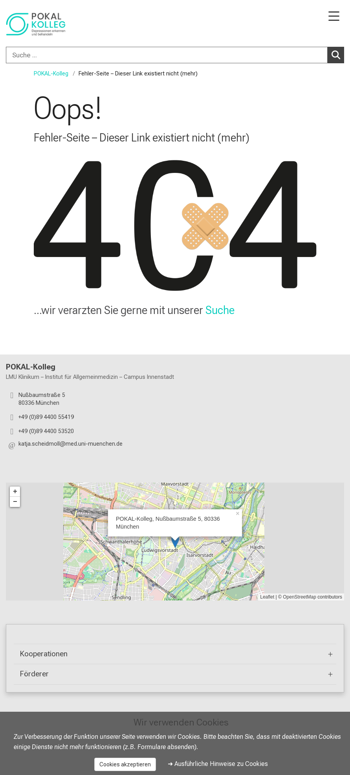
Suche (220, 310)
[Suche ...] (167, 55)
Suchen (337, 55)
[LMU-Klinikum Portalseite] (33, 24)
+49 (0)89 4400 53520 (46, 431)
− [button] (15, 502)
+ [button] (15, 491)
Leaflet (267, 597)
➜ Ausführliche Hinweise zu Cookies (218, 764)
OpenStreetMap (299, 597)
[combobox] (175, 55)
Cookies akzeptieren (125, 764)
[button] (70, 445)
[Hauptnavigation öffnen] (334, 16)
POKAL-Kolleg (51, 73)
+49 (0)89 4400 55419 (46, 417)
